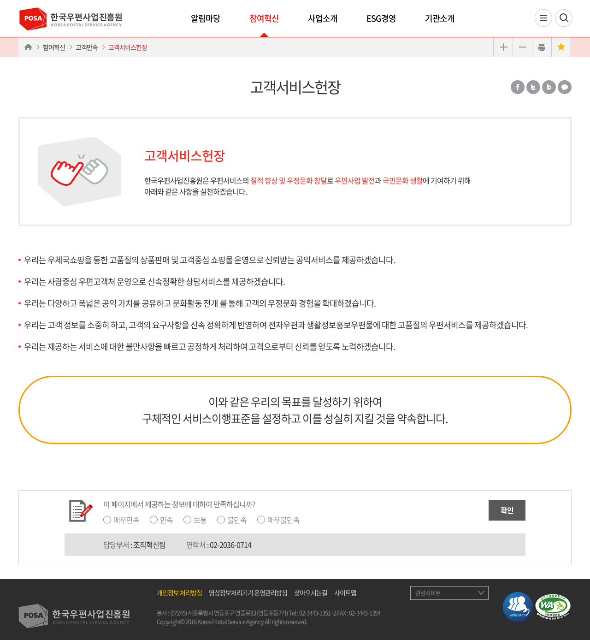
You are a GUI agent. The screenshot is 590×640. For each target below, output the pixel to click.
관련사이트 (428, 592)
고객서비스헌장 (127, 47)
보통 (200, 519)
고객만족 (87, 47)
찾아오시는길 (310, 592)
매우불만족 (283, 519)
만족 (166, 519)
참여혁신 (264, 18)
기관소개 (439, 18)
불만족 (237, 519)
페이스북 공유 (518, 87)
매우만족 (126, 519)
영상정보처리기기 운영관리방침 (248, 592)
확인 (507, 510)
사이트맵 (345, 592)
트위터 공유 (533, 87)
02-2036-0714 (230, 544)
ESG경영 (381, 18)
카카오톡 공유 (565, 87)
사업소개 (322, 18)
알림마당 (205, 18)
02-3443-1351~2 (317, 612)
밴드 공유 (549, 87)
